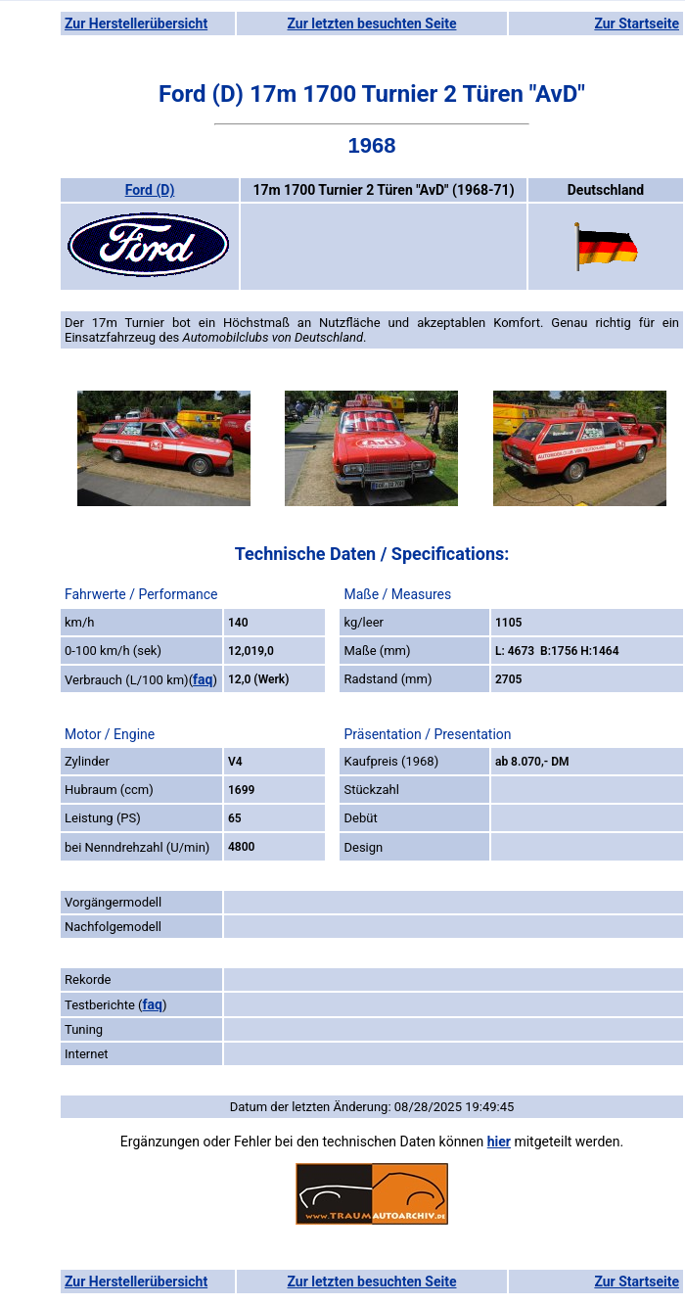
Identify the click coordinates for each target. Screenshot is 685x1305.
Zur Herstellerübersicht (136, 23)
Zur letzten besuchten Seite (372, 23)
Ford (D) (150, 190)
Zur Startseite (636, 23)
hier (499, 1141)
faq (202, 679)
